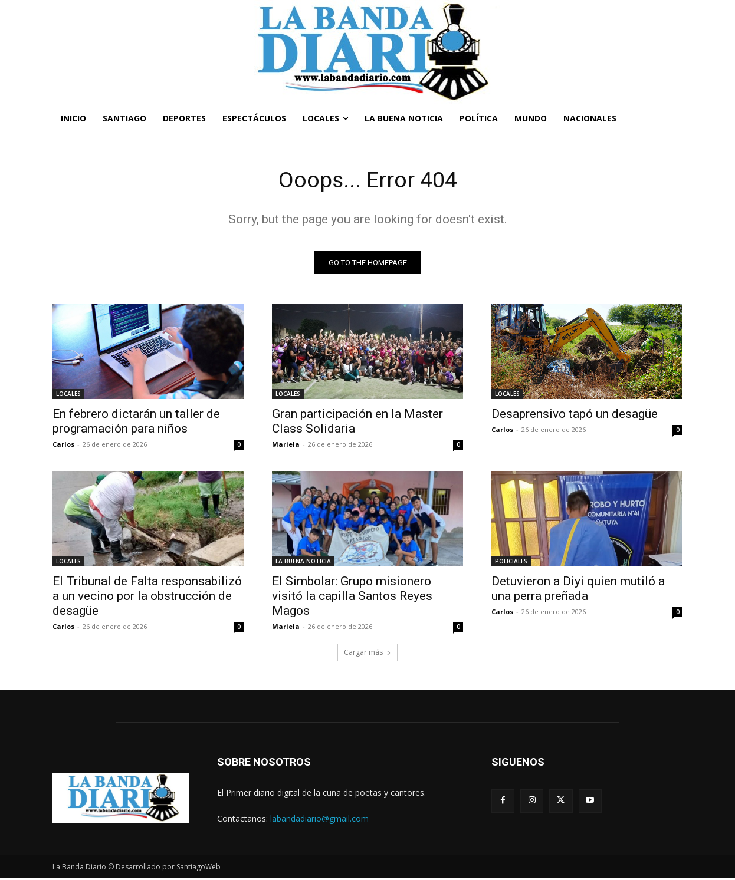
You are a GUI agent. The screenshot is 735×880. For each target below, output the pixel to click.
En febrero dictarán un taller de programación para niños (136, 423)
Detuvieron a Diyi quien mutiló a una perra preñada (578, 590)
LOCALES (68, 396)
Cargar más (367, 655)
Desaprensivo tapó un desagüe (574, 416)
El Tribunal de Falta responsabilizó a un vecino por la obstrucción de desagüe (147, 598)
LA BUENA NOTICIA (303, 563)
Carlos (63, 446)
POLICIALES (511, 563)
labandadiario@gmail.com (319, 820)
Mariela (286, 446)
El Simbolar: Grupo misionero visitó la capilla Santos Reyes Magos (352, 598)
